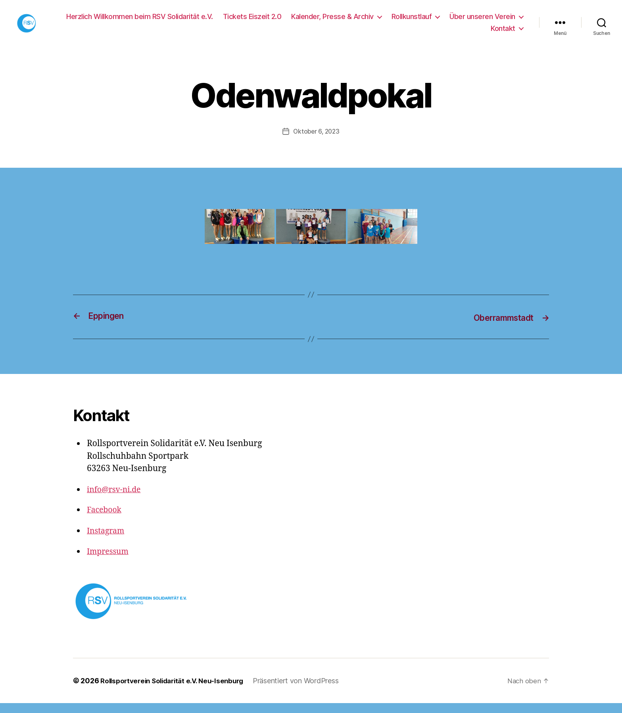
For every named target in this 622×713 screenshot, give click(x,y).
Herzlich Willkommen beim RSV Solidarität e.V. (139, 21)
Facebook (105, 520)
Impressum (109, 561)
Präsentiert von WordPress (305, 690)
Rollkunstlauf (412, 21)
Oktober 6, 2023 (316, 142)
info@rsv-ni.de (116, 499)
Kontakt (503, 33)
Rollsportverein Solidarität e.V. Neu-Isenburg (176, 690)
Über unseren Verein (482, 21)
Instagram (107, 540)
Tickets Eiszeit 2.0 (252, 21)
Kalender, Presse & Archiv (332, 21)
